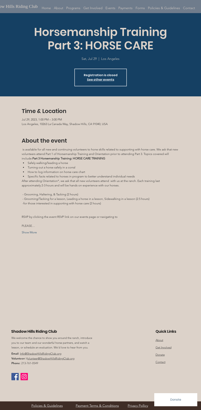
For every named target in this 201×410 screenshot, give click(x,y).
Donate (160, 354)
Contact (160, 362)
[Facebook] (15, 376)
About (159, 340)
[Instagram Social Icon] (24, 376)
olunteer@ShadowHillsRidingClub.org (50, 358)
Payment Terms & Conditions (97, 406)
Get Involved (163, 347)
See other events (100, 79)
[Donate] (175, 399)
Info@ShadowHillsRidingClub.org (40, 353)
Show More (29, 232)
